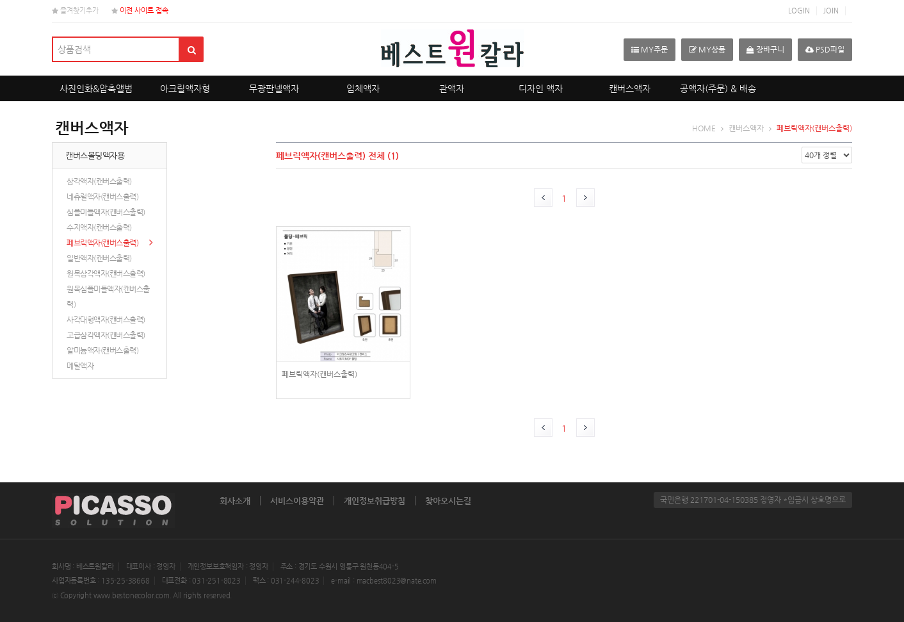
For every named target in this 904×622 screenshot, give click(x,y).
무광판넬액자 (274, 88)
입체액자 (363, 88)
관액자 (451, 88)
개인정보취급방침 (374, 500)
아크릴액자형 (185, 88)
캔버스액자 (629, 88)
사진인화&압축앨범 (96, 88)
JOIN (831, 10)
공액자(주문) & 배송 (718, 88)
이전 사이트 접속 (139, 10)
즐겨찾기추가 (75, 10)
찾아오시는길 (448, 500)
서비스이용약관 (297, 500)
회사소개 (235, 500)
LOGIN (799, 10)
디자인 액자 (541, 88)
